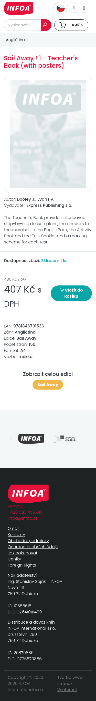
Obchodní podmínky (28, 541)
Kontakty (16, 535)
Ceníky (14, 559)
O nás (13, 528)
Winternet (67, 690)
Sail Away (48, 385)
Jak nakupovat (22, 553)
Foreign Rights (22, 565)
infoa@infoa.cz (22, 518)
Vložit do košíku (71, 293)
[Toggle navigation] (84, 7)
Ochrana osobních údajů (33, 547)
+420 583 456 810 (25, 512)
